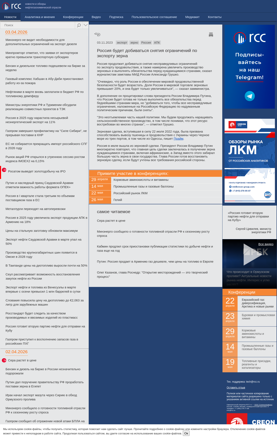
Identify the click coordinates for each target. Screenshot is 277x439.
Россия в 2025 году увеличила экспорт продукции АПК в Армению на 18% (46, 220)
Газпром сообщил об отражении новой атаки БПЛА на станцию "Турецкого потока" (45, 423)
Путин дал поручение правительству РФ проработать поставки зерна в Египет (44, 384)
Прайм (178, 138)
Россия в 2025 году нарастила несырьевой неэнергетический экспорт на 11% (36, 120)
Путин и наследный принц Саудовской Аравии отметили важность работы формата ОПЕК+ (39, 185)
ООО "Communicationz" (263, 405)
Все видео (265, 244)
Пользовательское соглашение (205, 6)
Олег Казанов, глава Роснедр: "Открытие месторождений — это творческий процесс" (152, 274)
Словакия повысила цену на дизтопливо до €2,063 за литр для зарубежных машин (44, 302)
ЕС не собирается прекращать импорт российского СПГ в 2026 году (46, 146)
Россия (146, 42)
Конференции (73, 17)
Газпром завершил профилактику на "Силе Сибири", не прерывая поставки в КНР (46, 133)
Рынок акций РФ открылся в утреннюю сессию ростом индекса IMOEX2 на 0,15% (45, 159)
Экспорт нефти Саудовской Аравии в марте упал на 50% (43, 241)
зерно (134, 42)
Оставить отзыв (236, 387)
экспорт (122, 42)
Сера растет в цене (22, 360)
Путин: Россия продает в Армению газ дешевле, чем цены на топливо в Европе (155, 261)
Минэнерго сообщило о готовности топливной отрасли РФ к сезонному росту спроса (45, 410)
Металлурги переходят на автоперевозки (35, 209)
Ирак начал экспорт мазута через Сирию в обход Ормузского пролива (41, 397)
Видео (96, 17)
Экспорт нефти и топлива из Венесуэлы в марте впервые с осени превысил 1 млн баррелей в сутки (42, 289)
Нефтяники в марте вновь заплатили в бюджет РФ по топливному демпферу (44, 94)
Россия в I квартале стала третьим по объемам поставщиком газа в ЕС (39, 198)
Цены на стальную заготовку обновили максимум (41, 230)
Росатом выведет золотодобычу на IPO (37, 171)
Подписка (116, 17)
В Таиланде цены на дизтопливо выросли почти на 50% (46, 265)
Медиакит (244, 6)
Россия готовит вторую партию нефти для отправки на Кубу (45, 328)
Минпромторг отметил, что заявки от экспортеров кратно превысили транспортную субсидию (41, 55)
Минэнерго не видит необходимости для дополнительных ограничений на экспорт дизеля (41, 42)
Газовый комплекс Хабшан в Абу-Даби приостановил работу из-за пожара (44, 81)
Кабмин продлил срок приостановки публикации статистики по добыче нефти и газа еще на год (155, 248)
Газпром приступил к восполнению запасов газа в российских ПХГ (41, 341)
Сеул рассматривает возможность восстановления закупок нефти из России (42, 276)
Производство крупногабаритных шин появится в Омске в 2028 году (41, 254)
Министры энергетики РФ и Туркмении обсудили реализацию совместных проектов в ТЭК (40, 107)
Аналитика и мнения (40, 17)
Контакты (266, 6)
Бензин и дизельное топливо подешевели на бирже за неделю (45, 68)
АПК (157, 42)
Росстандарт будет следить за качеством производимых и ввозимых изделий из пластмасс (41, 315)
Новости (10, 17)
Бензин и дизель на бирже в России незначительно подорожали (42, 371)
